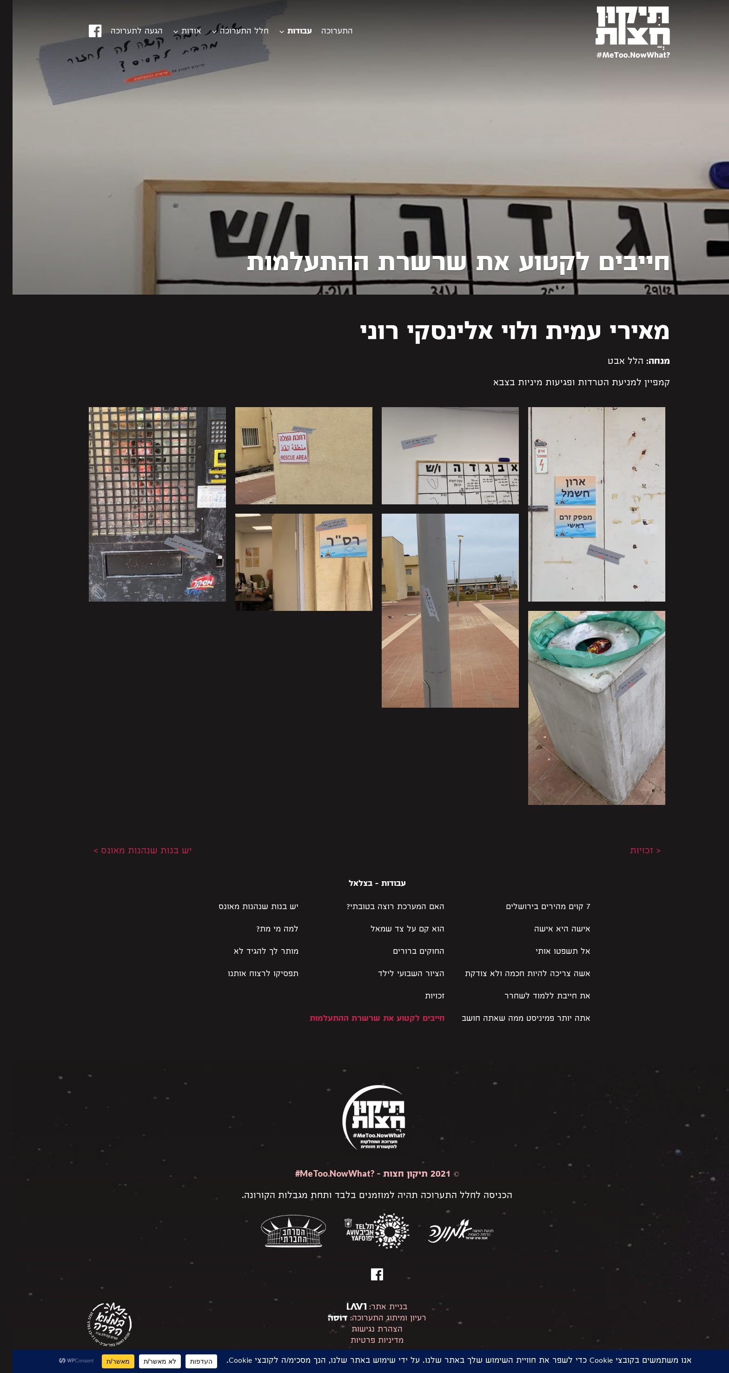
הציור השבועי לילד (398, 974)
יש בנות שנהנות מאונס (246, 907)
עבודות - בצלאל (364, 884)
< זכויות (632, 851)
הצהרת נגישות (364, 1330)
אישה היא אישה (550, 929)
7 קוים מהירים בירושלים (535, 907)
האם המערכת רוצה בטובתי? (383, 907)
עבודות (287, 31)
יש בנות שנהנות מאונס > (130, 851)
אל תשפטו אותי (550, 952)
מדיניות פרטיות (364, 1341)
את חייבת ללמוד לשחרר (535, 996)
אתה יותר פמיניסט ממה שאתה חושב (513, 1019)
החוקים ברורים (406, 952)
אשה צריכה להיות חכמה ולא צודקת (515, 974)
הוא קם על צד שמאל (395, 929)
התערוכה (324, 31)
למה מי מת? (265, 929)
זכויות (422, 996)
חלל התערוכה (231, 31)
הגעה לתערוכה (124, 31)
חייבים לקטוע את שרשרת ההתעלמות (364, 1019)
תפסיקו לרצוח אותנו (250, 974)
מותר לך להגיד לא (253, 952)
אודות (179, 31)
